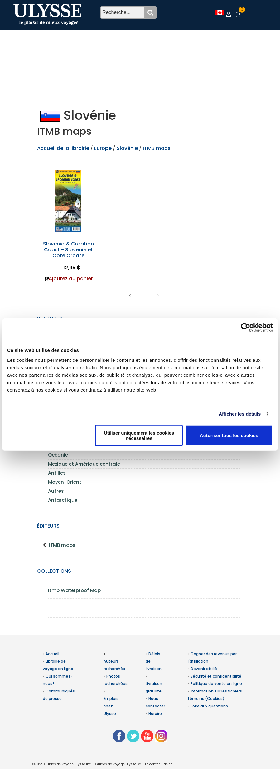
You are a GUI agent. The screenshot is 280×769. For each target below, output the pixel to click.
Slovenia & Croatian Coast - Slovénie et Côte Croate (68, 249)
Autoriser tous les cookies (229, 435)
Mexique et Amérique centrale (84, 464)
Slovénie (127, 148)
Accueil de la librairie (63, 148)
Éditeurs (48, 525)
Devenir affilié (204, 668)
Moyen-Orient (64, 482)
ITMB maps (62, 545)
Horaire (155, 713)
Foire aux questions (209, 706)
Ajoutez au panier (71, 278)
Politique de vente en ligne (216, 683)
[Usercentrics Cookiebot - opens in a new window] (245, 327)
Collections (54, 571)
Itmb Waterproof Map (74, 590)
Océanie (58, 455)
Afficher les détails (240, 414)
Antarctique (62, 500)
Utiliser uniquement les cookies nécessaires (139, 435)
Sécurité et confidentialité (216, 676)
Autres (56, 491)
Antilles (57, 473)
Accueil (52, 653)
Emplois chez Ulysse (111, 706)
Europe (103, 148)
